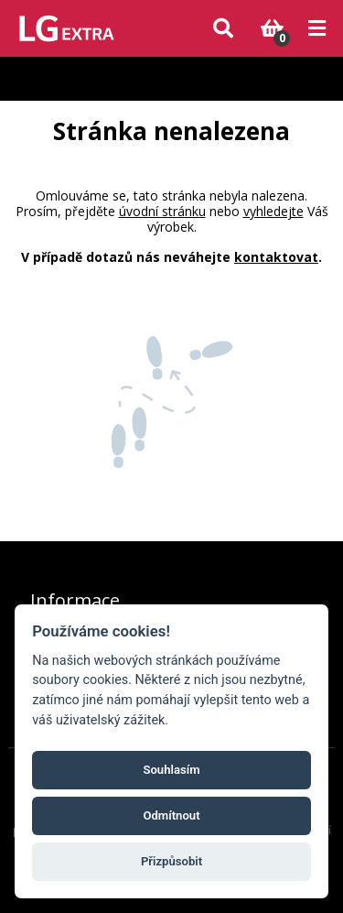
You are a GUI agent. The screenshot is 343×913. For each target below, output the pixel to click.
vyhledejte (273, 211)
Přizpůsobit (171, 861)
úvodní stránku (162, 211)
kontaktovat (276, 257)
